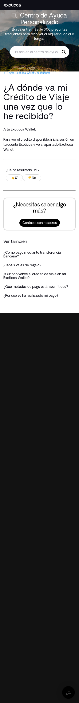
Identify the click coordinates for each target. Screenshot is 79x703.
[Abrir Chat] (68, 692)
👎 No (32, 177)
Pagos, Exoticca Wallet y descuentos (26, 72)
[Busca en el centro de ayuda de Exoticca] (64, 52)
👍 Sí (14, 177)
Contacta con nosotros (40, 223)
